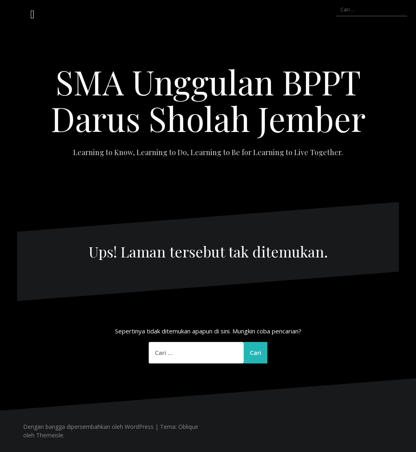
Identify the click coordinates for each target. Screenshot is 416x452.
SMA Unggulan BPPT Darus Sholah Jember (208, 100)
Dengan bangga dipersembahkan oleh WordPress (88, 426)
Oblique (188, 426)
